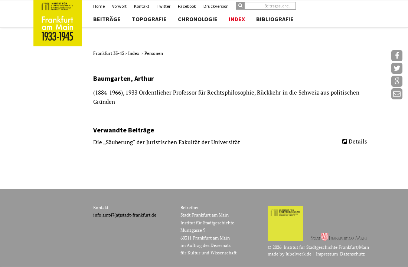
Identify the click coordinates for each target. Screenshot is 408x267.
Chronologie (198, 19)
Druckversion (216, 6)
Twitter (163, 6)
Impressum (327, 254)
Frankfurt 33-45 (109, 53)
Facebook (187, 6)
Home (99, 6)
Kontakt (141, 6)
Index (237, 19)
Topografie (149, 19)
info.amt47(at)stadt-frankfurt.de (124, 215)
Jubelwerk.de (298, 254)
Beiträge (107, 19)
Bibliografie (275, 19)
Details (358, 141)
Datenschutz (352, 254)
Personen (153, 53)
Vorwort (119, 6)
